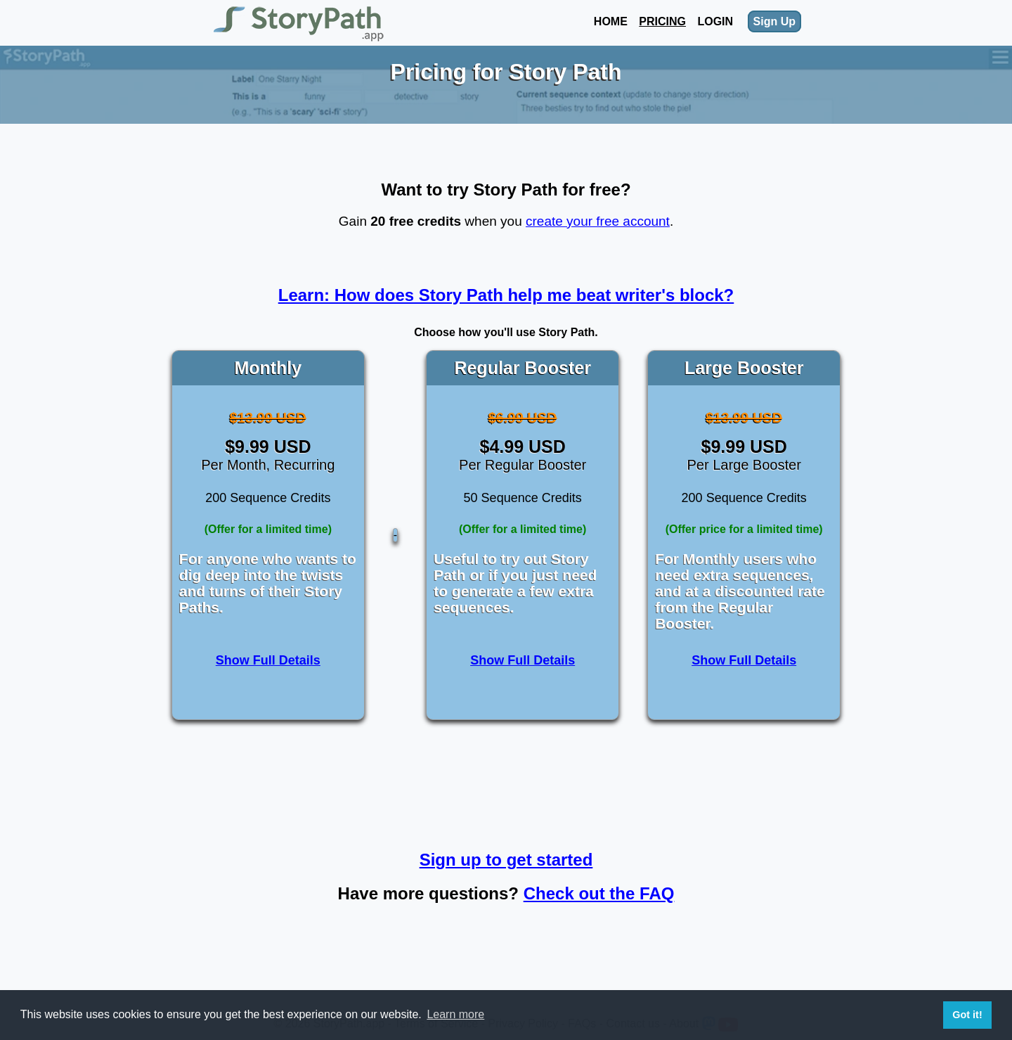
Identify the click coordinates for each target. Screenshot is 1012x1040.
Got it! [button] (967, 1014)
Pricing (662, 21)
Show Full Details (268, 660)
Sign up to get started (506, 859)
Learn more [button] (455, 1014)
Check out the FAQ (599, 893)
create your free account (598, 221)
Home (611, 21)
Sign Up (774, 21)
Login (715, 21)
